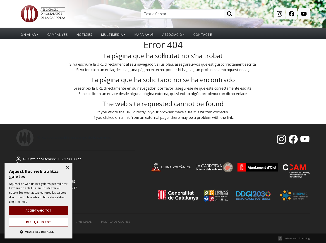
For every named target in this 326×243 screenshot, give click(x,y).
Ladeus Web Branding (296, 238)
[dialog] (38, 200)
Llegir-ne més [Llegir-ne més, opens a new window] (18, 202)
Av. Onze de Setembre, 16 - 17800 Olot (48, 159)
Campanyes (57, 34)
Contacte (202, 34)
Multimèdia (112, 34)
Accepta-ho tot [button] (38, 210)
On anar (28, 34)
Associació (172, 34)
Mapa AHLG (144, 34)
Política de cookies (115, 222)
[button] (38, 231)
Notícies (84, 34)
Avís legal (84, 222)
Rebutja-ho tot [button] (38, 222)
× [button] (67, 168)
